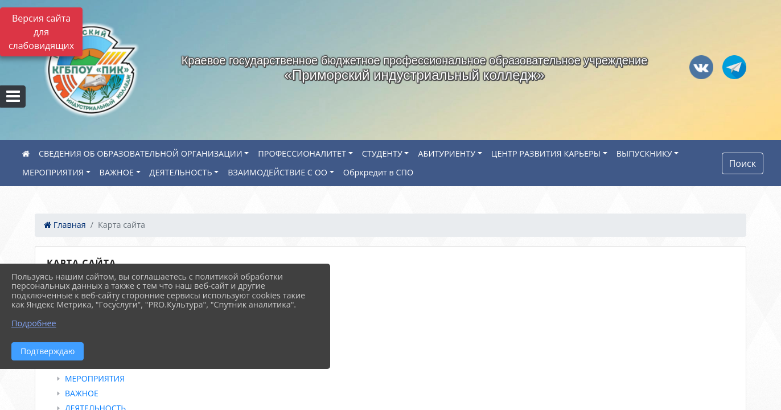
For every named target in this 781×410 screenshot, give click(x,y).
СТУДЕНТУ (382, 153)
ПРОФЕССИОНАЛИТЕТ (302, 153)
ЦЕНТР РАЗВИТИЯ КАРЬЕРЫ (546, 153)
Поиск (742, 163)
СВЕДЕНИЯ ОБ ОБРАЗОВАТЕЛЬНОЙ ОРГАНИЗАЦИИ (140, 153)
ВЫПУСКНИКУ (644, 153)
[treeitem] (392, 289)
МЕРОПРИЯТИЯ (53, 172)
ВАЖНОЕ (117, 172)
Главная (65, 224)
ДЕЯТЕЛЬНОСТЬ (181, 172)
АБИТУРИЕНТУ (446, 153)
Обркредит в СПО (378, 172)
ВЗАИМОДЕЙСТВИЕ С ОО (277, 172)
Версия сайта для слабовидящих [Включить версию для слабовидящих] (41, 32)
